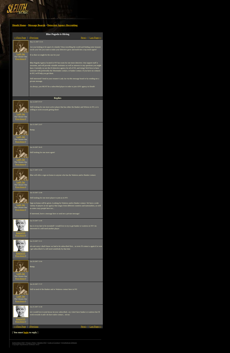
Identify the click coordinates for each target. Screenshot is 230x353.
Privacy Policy (31, 343)
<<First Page (20, 37)
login (26, 332)
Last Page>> (95, 37)
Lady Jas (21, 54)
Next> (84, 37)
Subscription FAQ (18, 343)
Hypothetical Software (69, 343)
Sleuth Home (19, 25)
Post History (21, 59)
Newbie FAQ (41, 343)
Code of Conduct (54, 343)
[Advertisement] (51, 7)
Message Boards (36, 25)
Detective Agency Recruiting (62, 25)
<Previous (33, 37)
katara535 (20, 233)
